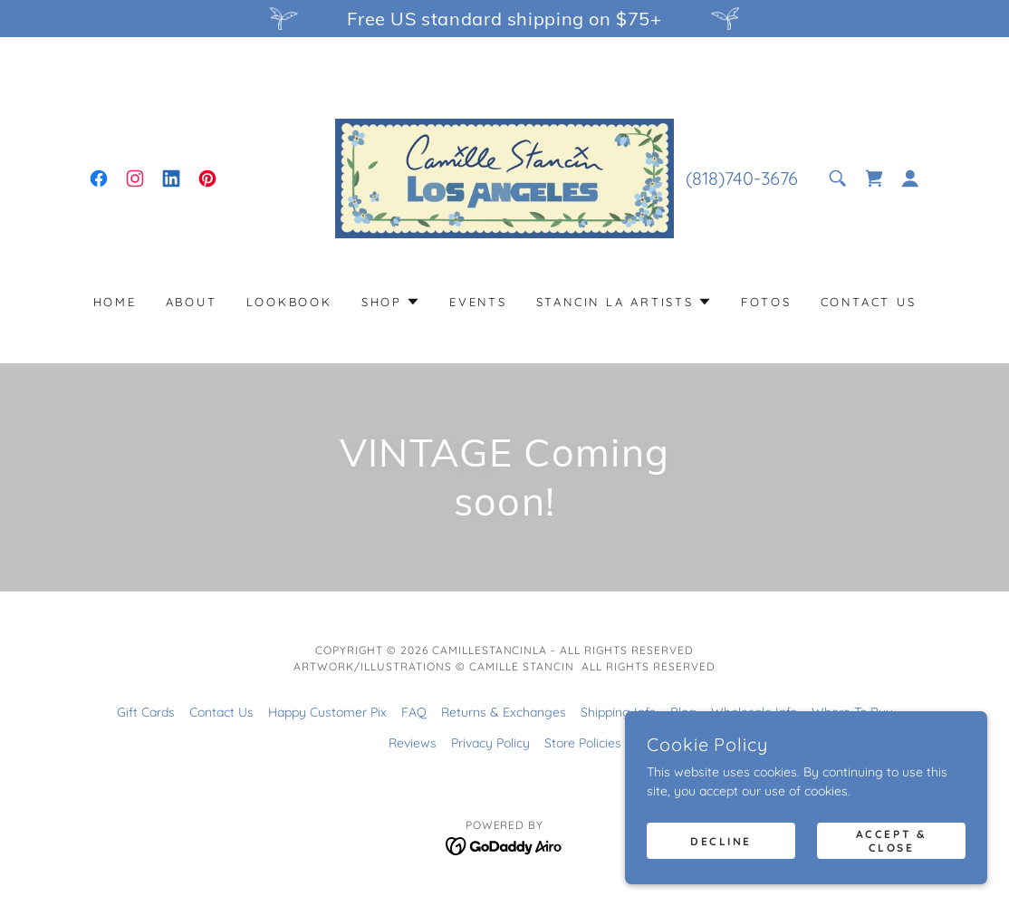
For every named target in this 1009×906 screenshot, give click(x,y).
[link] (99, 178)
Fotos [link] (766, 301)
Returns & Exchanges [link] (503, 712)
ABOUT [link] (191, 301)
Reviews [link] (413, 743)
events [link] (478, 301)
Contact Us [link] (869, 301)
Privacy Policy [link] (490, 743)
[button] (910, 178)
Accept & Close (891, 840)
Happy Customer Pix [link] (327, 712)
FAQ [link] (414, 712)
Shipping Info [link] (618, 712)
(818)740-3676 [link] (742, 178)
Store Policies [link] (582, 743)
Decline (721, 841)
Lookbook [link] (289, 301)
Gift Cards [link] (146, 712)
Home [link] (115, 301)
